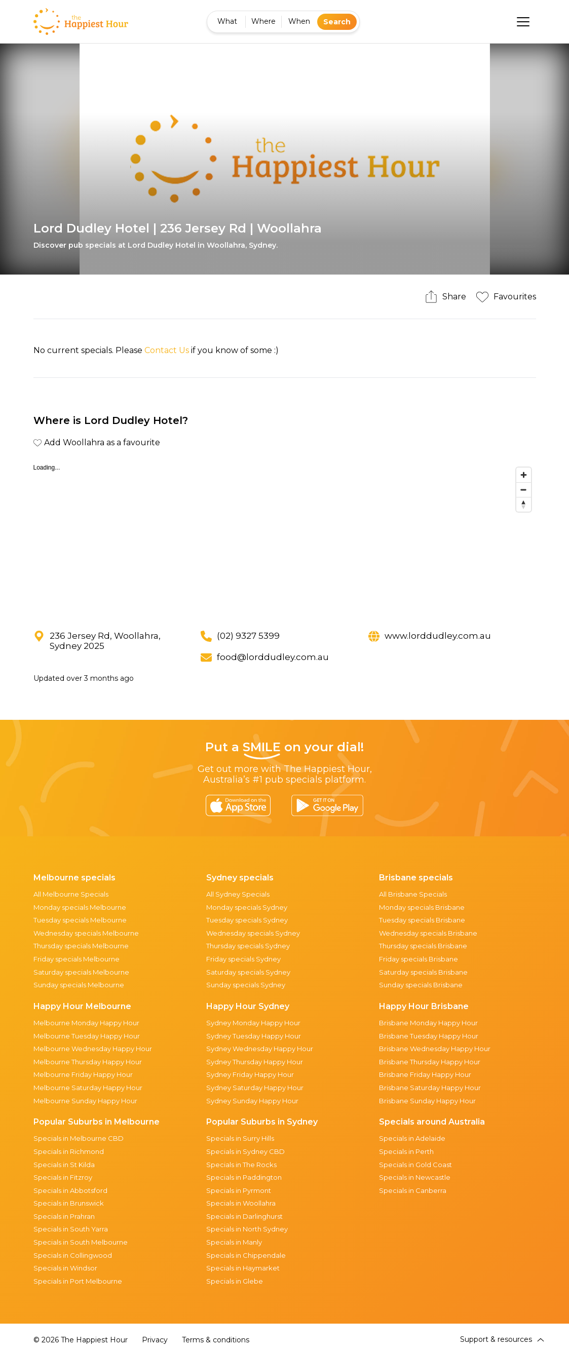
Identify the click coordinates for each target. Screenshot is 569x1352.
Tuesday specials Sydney (247, 920)
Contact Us (166, 350)
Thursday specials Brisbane (423, 946)
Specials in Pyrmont (238, 1190)
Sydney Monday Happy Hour (253, 1023)
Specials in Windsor (65, 1268)
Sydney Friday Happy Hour (250, 1074)
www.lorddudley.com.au (438, 636)
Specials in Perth (406, 1151)
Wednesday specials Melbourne (86, 933)
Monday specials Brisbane (422, 907)
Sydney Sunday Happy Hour (252, 1101)
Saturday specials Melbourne (81, 972)
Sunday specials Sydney (245, 985)
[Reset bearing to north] (523, 504)
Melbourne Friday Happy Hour (83, 1074)
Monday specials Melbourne (79, 907)
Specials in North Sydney (247, 1229)
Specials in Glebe (234, 1281)
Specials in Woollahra (241, 1203)
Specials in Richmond (68, 1151)
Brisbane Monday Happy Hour (428, 1023)
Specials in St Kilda (64, 1165)
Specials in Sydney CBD (245, 1151)
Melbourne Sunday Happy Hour (85, 1101)
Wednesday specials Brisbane (428, 933)
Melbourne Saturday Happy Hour (87, 1088)
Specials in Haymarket (243, 1268)
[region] (284, 538)
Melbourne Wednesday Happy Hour (92, 1049)
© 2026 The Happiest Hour (80, 1339)
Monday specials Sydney (246, 907)
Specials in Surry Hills (240, 1138)
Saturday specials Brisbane (423, 972)
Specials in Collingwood (72, 1255)
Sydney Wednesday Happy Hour (259, 1049)
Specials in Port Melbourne (77, 1281)
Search (337, 21)
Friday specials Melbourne (76, 959)
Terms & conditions (215, 1339)
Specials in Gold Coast (415, 1165)
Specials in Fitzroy (62, 1177)
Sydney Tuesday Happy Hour (253, 1036)
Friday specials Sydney (243, 959)
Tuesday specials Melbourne (80, 920)
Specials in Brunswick (68, 1203)
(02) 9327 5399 (248, 636)
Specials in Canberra (412, 1190)
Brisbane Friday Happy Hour (425, 1074)
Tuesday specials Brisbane (422, 920)
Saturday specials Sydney (248, 972)
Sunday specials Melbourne (78, 985)
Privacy (155, 1339)
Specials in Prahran (64, 1216)
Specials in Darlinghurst (244, 1216)
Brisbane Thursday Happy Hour (429, 1062)
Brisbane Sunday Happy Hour (427, 1101)
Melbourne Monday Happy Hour (86, 1023)
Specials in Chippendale (246, 1255)
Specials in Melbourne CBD (78, 1138)
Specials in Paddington (244, 1177)
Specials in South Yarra (70, 1229)
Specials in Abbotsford (70, 1190)
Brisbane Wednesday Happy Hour (434, 1049)
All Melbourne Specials (70, 894)
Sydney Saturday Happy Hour (255, 1088)
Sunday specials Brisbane (421, 985)
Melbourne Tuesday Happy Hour (86, 1036)
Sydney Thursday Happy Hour (254, 1062)
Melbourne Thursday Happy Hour (87, 1062)
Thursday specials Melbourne (81, 946)
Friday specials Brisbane (418, 959)
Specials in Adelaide (412, 1138)
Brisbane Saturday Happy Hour (430, 1088)
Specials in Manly (234, 1242)
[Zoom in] (523, 475)
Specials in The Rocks (241, 1165)
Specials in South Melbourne (80, 1242)
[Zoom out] (523, 489)
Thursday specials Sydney (248, 946)
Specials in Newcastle (414, 1177)
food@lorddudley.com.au (273, 657)
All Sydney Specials (238, 894)
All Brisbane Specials (413, 894)
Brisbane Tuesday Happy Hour (428, 1036)
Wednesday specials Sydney (253, 933)
